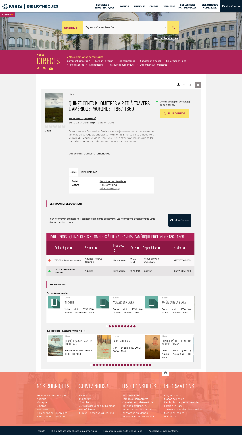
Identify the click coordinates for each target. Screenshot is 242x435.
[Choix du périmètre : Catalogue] (72, 27)
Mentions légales (174, 412)
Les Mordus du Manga (135, 412)
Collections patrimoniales (52, 412)
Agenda (41, 398)
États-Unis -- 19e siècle (113, 181)
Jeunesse (42, 408)
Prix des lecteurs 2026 (134, 405)
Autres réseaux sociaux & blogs (97, 405)
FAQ (166, 394)
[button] (231, 6)
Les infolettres (87, 408)
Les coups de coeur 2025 (136, 408)
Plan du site (171, 415)
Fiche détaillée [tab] (88, 172)
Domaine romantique (96, 153)
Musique (42, 401)
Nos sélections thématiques (138, 401)
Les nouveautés (131, 394)
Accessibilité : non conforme (164, 430)
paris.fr (41, 430)
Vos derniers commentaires (138, 415)
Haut (165, 372)
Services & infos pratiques (52, 394)
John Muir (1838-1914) (82, 118)
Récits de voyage (109, 188)
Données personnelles (188, 408)
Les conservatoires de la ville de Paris (122, 430)
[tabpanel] (111, 185)
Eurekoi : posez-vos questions (96, 412)
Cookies (168, 408)
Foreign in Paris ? (174, 405)
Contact (176, 394)
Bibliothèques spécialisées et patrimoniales (74, 430)
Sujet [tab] (74, 172)
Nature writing (108, 184)
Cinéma (41, 405)
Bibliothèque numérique (51, 415)
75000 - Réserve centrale (67, 259)
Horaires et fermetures (135, 398)
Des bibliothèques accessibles (181, 401)
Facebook (85, 394)
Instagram (85, 398)
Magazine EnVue (174, 398)
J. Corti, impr (88, 122)
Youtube (84, 401)
